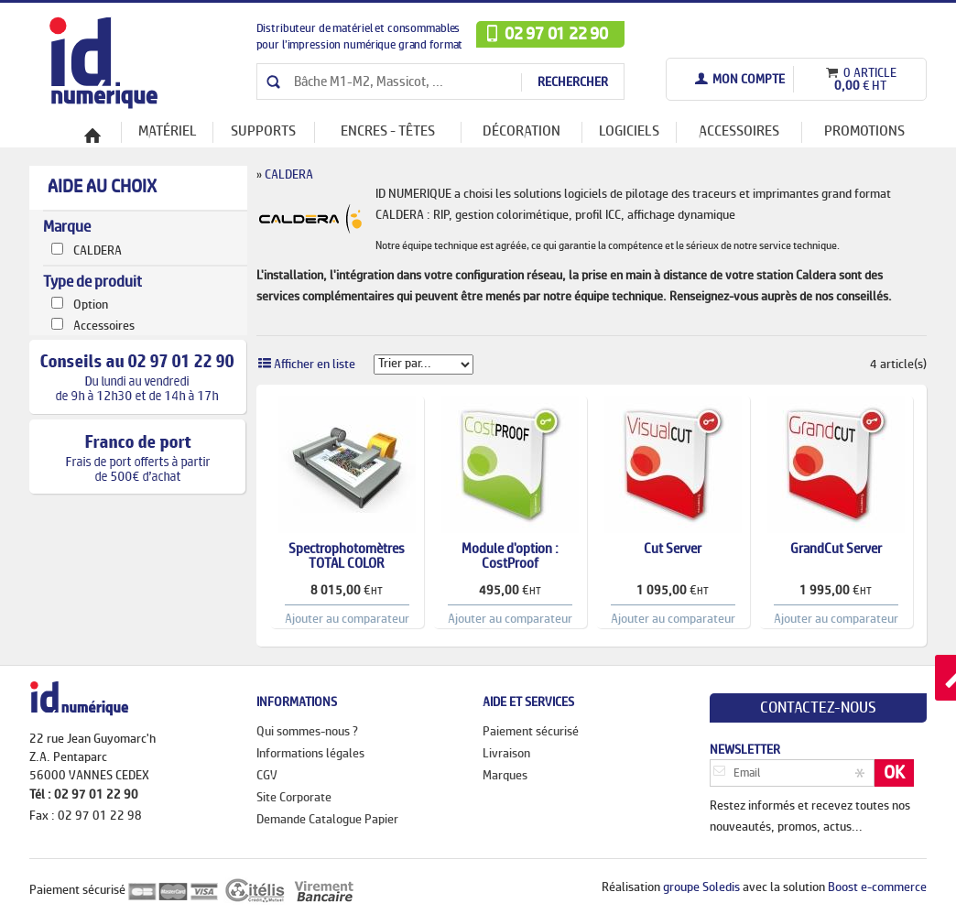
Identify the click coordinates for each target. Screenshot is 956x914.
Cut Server (672, 549)
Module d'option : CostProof (510, 557)
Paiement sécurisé (531, 732)
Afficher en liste (314, 364)
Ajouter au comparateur (347, 619)
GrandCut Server (836, 549)
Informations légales (310, 753)
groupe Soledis (701, 887)
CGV (266, 775)
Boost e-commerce (877, 887)
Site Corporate (293, 797)
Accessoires (104, 326)
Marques (505, 775)
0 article (868, 73)
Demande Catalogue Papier (327, 819)
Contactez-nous (818, 708)
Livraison (506, 753)
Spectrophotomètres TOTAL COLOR (346, 557)
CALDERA (97, 251)
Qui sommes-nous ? (307, 732)
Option (90, 305)
